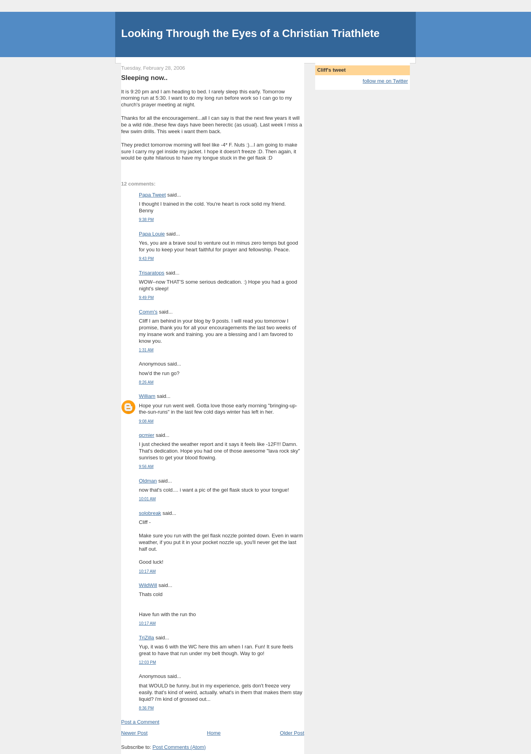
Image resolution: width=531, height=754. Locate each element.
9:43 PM (146, 258)
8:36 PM (146, 708)
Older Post (292, 733)
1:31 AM (146, 350)
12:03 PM (147, 662)
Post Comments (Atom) (179, 747)
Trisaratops (152, 273)
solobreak (150, 513)
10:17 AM (147, 571)
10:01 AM (147, 499)
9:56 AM (146, 466)
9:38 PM (146, 219)
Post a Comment (140, 722)
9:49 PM (146, 297)
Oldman (148, 481)
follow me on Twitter (385, 81)
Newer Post (134, 733)
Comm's (148, 312)
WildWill (148, 585)
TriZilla (146, 638)
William (147, 396)
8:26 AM (146, 382)
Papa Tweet (152, 195)
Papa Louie (152, 234)
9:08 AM (146, 421)
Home (214, 733)
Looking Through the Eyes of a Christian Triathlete (250, 33)
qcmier (146, 435)
